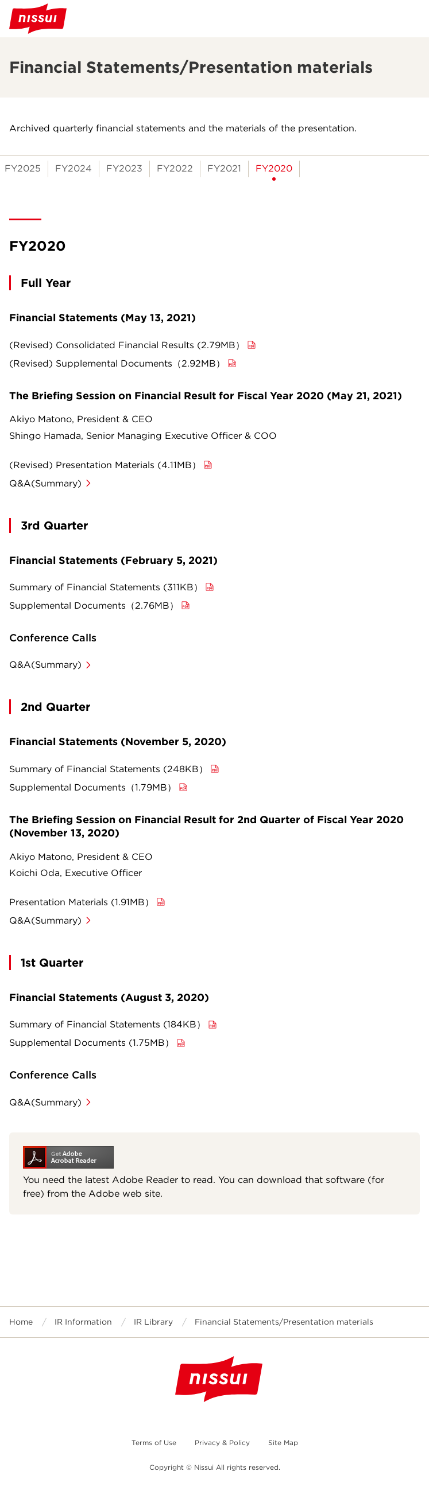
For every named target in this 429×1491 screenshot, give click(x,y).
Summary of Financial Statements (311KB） (106, 587)
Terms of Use (154, 1442)
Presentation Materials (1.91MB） (81, 902)
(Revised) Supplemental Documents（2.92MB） (117, 363)
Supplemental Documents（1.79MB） (92, 787)
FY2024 (73, 168)
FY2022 (175, 168)
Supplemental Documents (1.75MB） (91, 1042)
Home (21, 1321)
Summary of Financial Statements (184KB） (107, 1024)
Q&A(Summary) (45, 483)
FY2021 (224, 168)
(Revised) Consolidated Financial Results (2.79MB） (127, 345)
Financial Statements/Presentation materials (284, 1321)
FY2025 (23, 168)
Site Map (283, 1442)
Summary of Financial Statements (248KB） (108, 769)
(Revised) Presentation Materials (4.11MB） (105, 465)
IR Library (153, 1321)
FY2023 (124, 168)
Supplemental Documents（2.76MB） (94, 605)
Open (410, 18)
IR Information (83, 1321)
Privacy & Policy (222, 1442)
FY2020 (274, 168)
